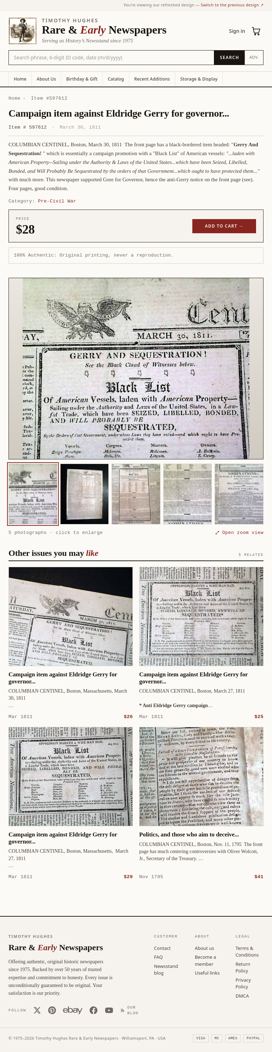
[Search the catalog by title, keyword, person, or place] (111, 58)
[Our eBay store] (73, 1010)
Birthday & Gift (81, 79)
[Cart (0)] (256, 31)
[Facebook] (93, 1010)
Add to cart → (224, 226)
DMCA (242, 995)
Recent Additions (152, 79)
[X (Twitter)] (37, 1010)
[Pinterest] (52, 1010)
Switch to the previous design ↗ (232, 4)
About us (204, 948)
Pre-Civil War (57, 201)
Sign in (237, 31)
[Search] (229, 58)
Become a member (205, 960)
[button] (136, 368)
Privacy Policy (243, 983)
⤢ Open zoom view (239, 532)
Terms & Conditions (247, 951)
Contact (162, 948)
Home (20, 79)
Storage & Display (198, 79)
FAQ (158, 956)
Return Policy (243, 967)
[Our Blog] (131, 1010)
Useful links (207, 972)
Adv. (254, 57)
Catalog (116, 79)
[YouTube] (109, 1010)
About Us (46, 79)
